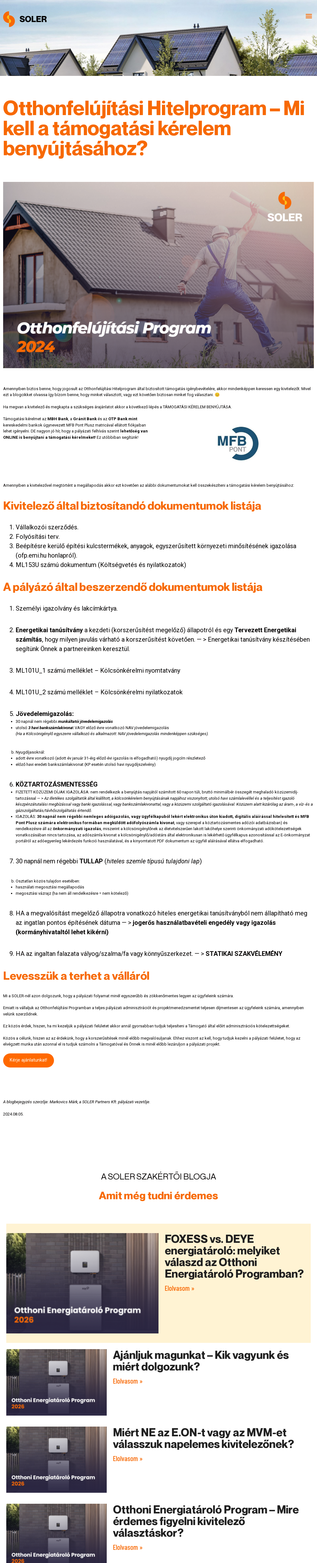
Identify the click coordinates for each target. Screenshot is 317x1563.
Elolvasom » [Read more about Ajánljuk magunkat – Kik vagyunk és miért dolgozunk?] (128, 1380)
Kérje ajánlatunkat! (28, 1060)
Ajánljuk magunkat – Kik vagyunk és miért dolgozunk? (201, 1360)
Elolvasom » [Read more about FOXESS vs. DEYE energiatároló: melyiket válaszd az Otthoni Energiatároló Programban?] (180, 1288)
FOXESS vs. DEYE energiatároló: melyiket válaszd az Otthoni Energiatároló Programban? (234, 1256)
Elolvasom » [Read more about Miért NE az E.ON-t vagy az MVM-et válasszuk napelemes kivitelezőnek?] (128, 1458)
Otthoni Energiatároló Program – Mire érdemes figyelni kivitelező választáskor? (206, 1521)
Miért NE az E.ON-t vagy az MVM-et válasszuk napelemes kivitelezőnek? (203, 1438)
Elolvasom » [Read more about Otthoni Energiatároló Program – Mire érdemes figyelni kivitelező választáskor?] (128, 1547)
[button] (309, 16)
